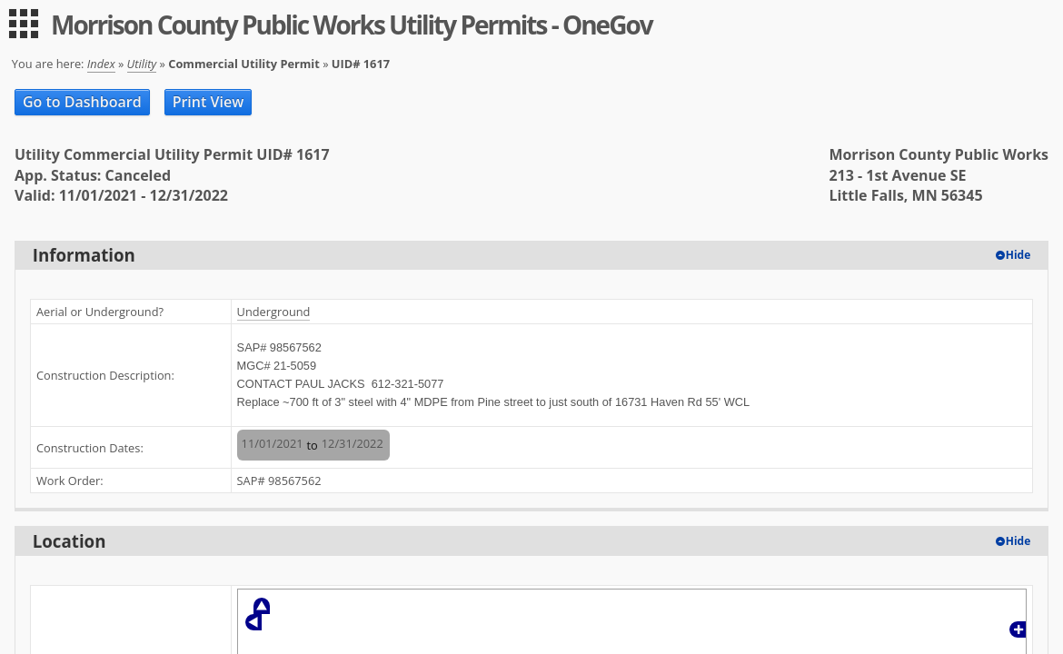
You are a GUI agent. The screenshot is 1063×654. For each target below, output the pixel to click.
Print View (208, 102)
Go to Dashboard (82, 102)
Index (101, 63)
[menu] (23, 23)
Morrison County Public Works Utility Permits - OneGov (351, 24)
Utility (142, 63)
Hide (1018, 255)
